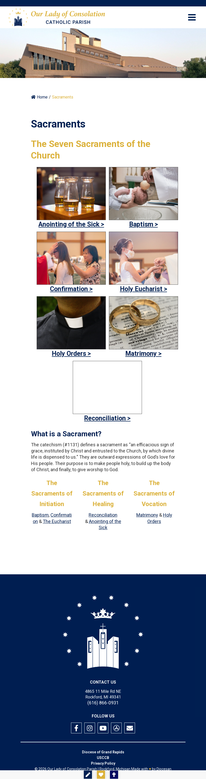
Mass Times (133, 774)
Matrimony (147, 515)
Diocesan (164, 769)
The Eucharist (57, 521)
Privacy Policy (103, 763)
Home (39, 97)
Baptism (40, 515)
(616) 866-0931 (103, 702)
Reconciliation (103, 515)
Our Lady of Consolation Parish (72, 769)
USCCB (103, 758)
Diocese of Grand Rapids (103, 752)
